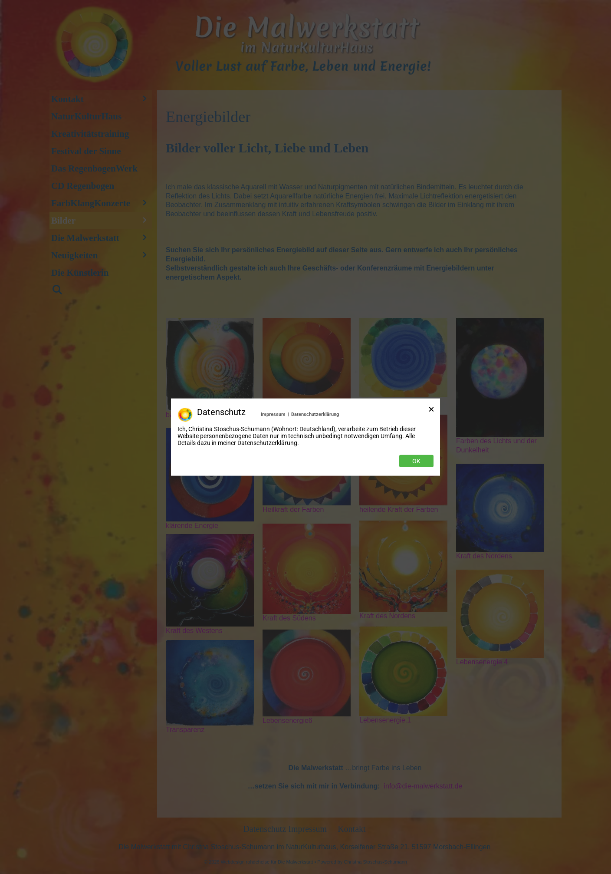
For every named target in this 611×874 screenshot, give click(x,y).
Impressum (273, 414)
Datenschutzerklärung (315, 414)
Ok (416, 461)
